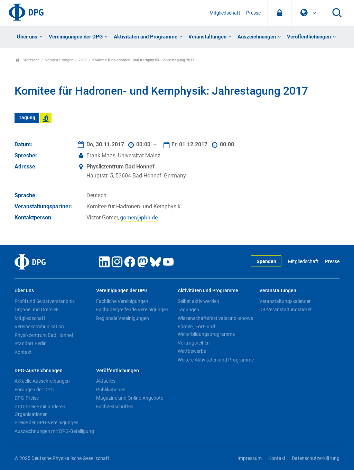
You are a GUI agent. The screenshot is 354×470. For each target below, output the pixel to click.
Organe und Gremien (37, 309)
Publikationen (110, 389)
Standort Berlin (31, 343)
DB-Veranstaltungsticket (285, 309)
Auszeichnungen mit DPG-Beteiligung (54, 431)
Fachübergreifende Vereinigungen (132, 309)
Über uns (27, 37)
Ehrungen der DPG (34, 389)
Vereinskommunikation (39, 326)
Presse (253, 13)
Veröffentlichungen (309, 37)
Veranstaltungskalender (285, 301)
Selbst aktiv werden (198, 301)
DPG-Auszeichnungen (39, 371)
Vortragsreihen (194, 343)
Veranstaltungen (207, 37)
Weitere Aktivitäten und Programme (216, 360)
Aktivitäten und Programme (145, 37)
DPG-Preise (27, 398)
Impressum (249, 458)
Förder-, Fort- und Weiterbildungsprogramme (206, 330)
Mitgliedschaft (224, 13)
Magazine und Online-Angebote (129, 398)
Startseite (27, 60)
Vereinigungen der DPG (76, 37)
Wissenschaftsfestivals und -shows (215, 318)
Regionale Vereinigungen (122, 318)
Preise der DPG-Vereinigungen (46, 422)
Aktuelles (105, 381)
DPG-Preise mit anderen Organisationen (40, 410)
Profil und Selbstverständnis (45, 301)
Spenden (266, 261)
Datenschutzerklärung (315, 458)
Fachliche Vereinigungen (122, 301)
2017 (82, 60)
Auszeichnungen (256, 37)
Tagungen (188, 309)
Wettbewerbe (192, 351)
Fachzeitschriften (114, 406)
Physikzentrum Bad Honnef (44, 335)
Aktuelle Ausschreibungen (42, 381)
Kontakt (23, 352)
